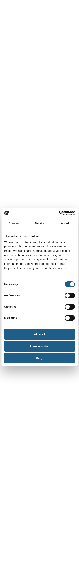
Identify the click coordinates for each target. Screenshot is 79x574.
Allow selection (39, 346)
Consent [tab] (14, 223)
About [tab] (65, 223)
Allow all (39, 334)
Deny (39, 358)
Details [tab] (39, 223)
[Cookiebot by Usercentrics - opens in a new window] (59, 213)
